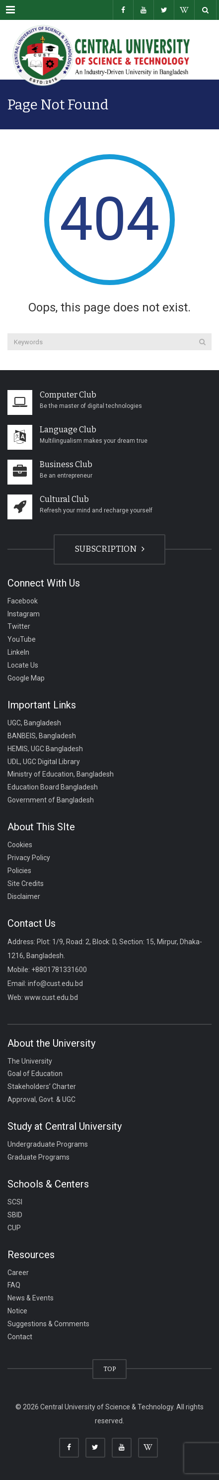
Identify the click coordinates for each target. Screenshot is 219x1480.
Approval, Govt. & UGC (41, 1099)
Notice (17, 1311)
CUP (14, 1227)
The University (29, 1061)
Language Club (68, 429)
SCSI (14, 1202)
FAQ (13, 1285)
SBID (14, 1214)
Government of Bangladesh (50, 800)
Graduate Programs (38, 1157)
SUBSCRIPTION (109, 549)
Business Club (66, 464)
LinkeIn (18, 652)
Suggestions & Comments (48, 1324)
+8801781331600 (59, 970)
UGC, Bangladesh (34, 723)
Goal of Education (35, 1074)
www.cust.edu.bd (51, 997)
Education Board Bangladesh (52, 787)
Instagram (23, 613)
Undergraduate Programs (47, 1144)
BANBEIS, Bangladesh (41, 735)
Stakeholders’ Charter (41, 1086)
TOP (109, 1369)
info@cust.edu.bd (55, 983)
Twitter (18, 626)
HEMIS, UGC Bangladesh (45, 748)
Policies (19, 871)
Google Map (26, 678)
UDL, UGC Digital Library (43, 761)
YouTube (21, 639)
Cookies (19, 845)
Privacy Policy (28, 858)
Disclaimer (23, 896)
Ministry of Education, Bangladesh (60, 774)
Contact (19, 1337)
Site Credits (25, 883)
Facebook (22, 600)
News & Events (30, 1298)
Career (18, 1272)
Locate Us (22, 665)
